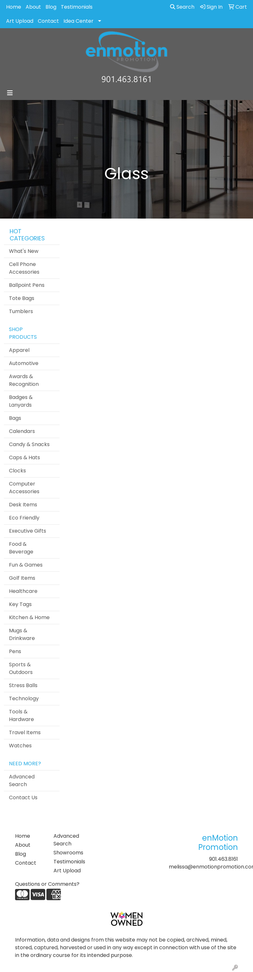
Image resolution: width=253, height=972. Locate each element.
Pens (15, 651)
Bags (15, 418)
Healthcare (23, 591)
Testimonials (77, 7)
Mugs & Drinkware (22, 634)
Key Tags (20, 604)
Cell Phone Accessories (24, 268)
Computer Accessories (24, 487)
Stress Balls (23, 685)
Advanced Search (22, 780)
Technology (24, 698)
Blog (50, 7)
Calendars (22, 431)
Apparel (19, 350)
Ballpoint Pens (27, 285)
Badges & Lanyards (21, 401)
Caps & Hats (24, 457)
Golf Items (22, 578)
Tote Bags (21, 298)
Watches (20, 745)
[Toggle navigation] (10, 92)
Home (13, 7)
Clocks (17, 470)
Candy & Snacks (29, 444)
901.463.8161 (223, 859)
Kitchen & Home (29, 617)
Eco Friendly (24, 517)
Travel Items (25, 732)
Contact (48, 21)
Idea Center (78, 21)
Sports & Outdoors (21, 668)
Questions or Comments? (47, 884)
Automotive (23, 363)
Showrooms (68, 852)
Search (182, 7)
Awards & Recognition (24, 380)
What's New (23, 251)
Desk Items (23, 504)
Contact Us (23, 797)
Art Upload (19, 21)
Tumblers (21, 311)
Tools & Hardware (21, 715)
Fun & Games (26, 565)
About (33, 7)
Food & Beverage (21, 547)
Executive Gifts (27, 531)
